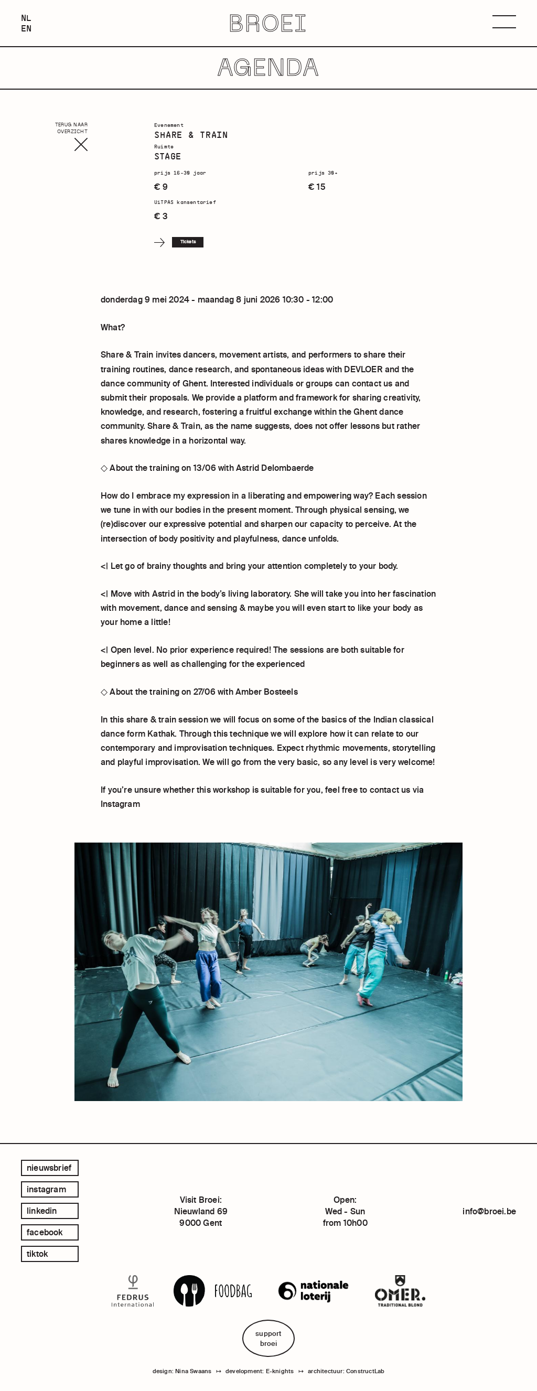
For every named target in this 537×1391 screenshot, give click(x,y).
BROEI (268, 23)
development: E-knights (259, 1371)
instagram (46, 1189)
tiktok (37, 1253)
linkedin (42, 1210)
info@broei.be (489, 1211)
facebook (45, 1232)
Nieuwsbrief (49, 1167)
